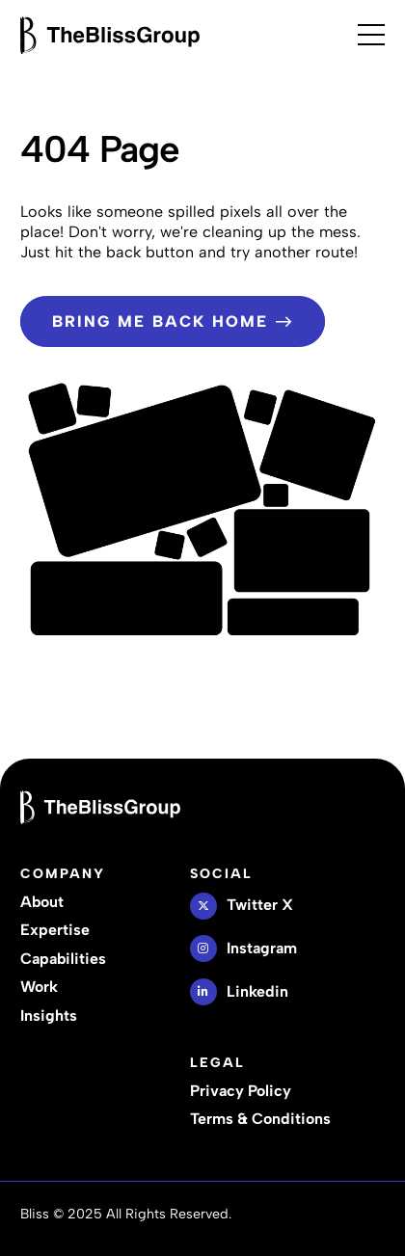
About (42, 902)
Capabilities (63, 958)
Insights (48, 1015)
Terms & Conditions (260, 1118)
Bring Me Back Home (172, 321)
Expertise (55, 930)
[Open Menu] (371, 34)
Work (39, 986)
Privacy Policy (240, 1091)
